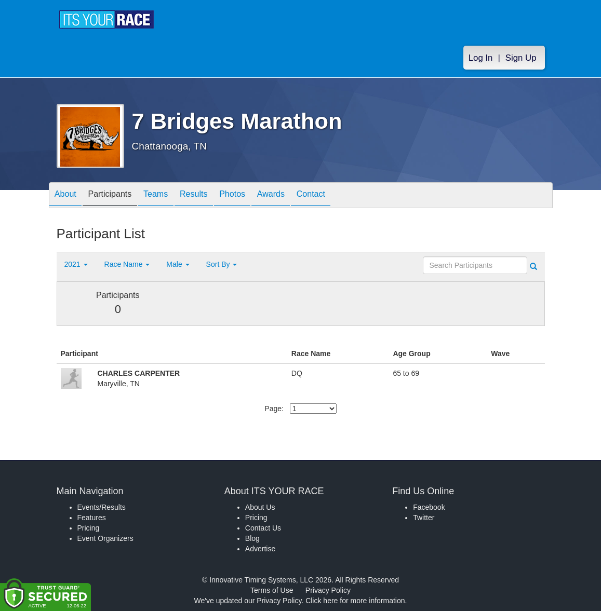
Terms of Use (271, 590)
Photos (259, 196)
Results (215, 196)
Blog (252, 538)
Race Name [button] (127, 264)
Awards (304, 196)
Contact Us (263, 528)
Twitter (423, 517)
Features (91, 517)
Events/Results (101, 507)
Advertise (260, 549)
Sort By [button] (221, 264)
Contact (351, 196)
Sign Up (521, 58)
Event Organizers (105, 538)
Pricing (88, 528)
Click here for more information (355, 600)
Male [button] (177, 264)
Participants (119, 196)
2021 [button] (76, 264)
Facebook (429, 507)
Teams (171, 196)
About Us (260, 507)
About (68, 196)
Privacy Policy (328, 590)
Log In (481, 58)
